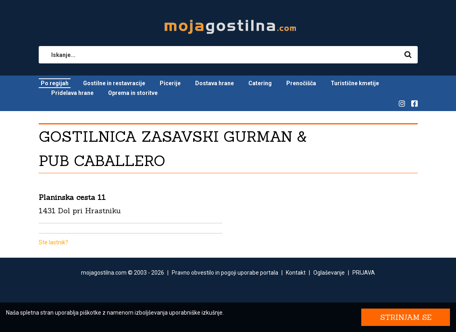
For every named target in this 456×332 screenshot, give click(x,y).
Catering (260, 83)
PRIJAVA (363, 272)
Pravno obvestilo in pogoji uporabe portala (225, 272)
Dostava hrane (214, 83)
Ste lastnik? (53, 242)
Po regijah (55, 83)
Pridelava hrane (72, 93)
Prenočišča (301, 83)
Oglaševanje (329, 272)
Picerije (170, 83)
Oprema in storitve (133, 93)
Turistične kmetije (355, 83)
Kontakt (296, 272)
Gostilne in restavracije (114, 83)
